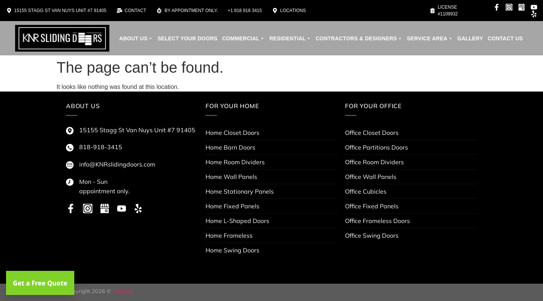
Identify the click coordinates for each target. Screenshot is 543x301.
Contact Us (505, 38)
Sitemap (123, 291)
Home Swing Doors (232, 250)
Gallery (470, 38)
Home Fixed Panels (232, 206)
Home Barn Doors (230, 147)
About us (136, 38)
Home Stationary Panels (240, 191)
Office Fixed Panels (372, 206)
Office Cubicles (366, 191)
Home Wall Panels (231, 176)
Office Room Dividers (374, 162)
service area (430, 38)
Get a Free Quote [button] (40, 283)
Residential (290, 38)
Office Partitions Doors (376, 147)
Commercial (243, 38)
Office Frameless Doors (377, 221)
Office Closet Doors (372, 132)
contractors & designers (359, 38)
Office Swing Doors (372, 235)
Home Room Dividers (235, 162)
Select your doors (188, 38)
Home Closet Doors (232, 132)
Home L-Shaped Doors (237, 221)
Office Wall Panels (370, 176)
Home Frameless (229, 235)
